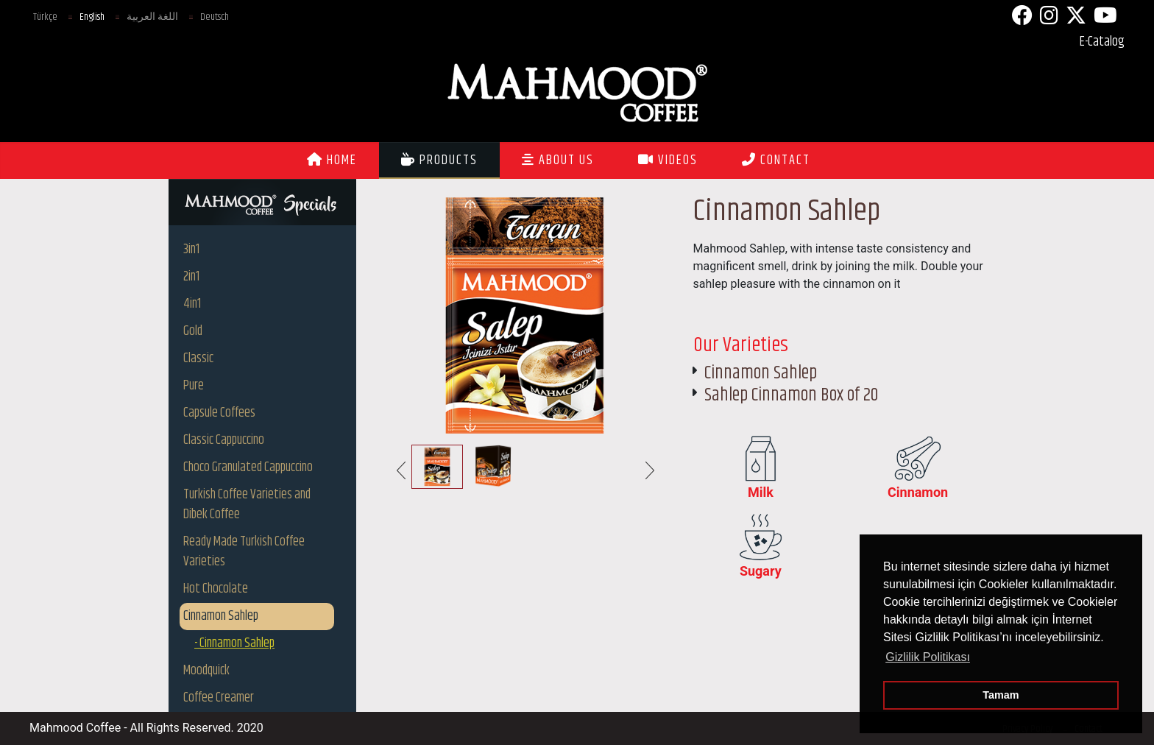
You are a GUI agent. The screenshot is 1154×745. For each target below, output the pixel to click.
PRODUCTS (439, 160)
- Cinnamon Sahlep (234, 643)
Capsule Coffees (219, 413)
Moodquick (206, 670)
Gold (192, 331)
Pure (193, 385)
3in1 (191, 249)
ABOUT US (558, 160)
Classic (198, 358)
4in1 (192, 304)
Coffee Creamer (218, 698)
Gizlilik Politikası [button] (927, 657)
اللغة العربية (152, 17)
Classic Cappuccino (223, 440)
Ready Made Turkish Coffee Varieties (244, 552)
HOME (332, 160)
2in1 (191, 276)
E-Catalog (1102, 42)
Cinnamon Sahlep (220, 616)
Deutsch (214, 17)
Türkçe (45, 17)
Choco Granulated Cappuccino (248, 467)
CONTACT (776, 160)
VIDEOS (668, 160)
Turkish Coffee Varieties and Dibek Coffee (247, 504)
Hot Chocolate (215, 589)
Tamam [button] (1001, 695)
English (92, 17)
